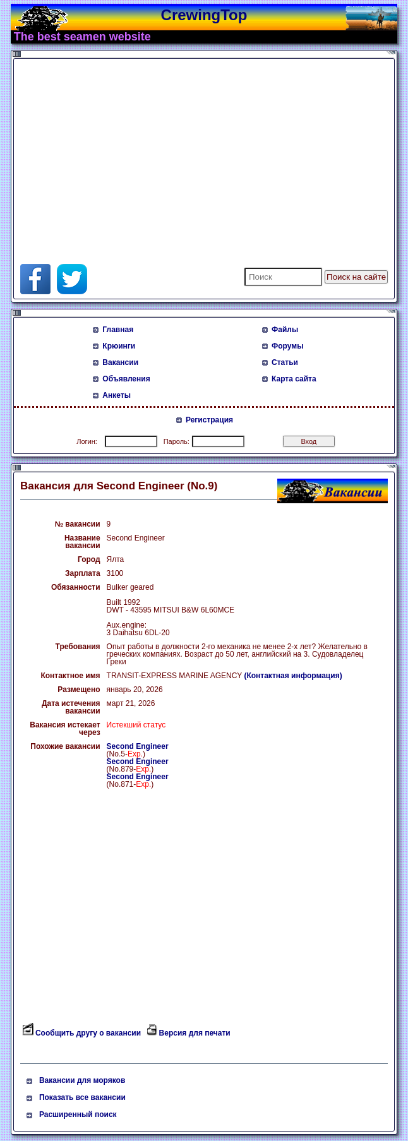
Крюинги (118, 346)
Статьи (285, 362)
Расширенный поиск (78, 1114)
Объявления (126, 378)
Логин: (86, 441)
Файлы (285, 329)
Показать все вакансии (82, 1097)
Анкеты (116, 395)
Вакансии (120, 362)
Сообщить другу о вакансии (88, 1033)
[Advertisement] (168, 150)
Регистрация (209, 419)
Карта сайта (294, 378)
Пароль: (176, 441)
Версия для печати (195, 1033)
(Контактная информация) (293, 675)
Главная (117, 329)
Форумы (287, 346)
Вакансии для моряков (82, 1080)
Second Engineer (138, 746)
